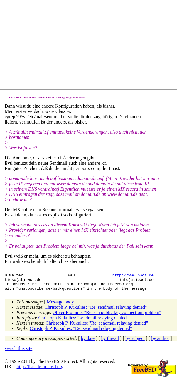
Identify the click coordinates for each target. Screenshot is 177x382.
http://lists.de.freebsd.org (39, 370)
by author (160, 342)
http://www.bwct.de (133, 276)
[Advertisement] (91, 46)
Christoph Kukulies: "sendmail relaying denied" (83, 322)
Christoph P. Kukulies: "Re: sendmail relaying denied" (96, 311)
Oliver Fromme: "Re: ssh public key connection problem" (107, 316)
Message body (60, 306)
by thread (110, 342)
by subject (135, 342)
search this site (18, 352)
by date (88, 342)
